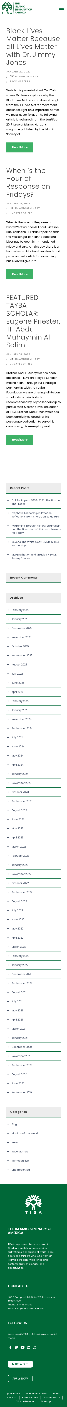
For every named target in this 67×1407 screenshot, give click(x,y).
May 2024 (18, 755)
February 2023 (20, 856)
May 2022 (17, 928)
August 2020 (19, 1074)
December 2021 (21, 974)
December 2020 (22, 1047)
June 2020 (18, 1083)
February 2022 (20, 956)
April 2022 (17, 937)
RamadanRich (20, 1160)
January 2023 (20, 865)
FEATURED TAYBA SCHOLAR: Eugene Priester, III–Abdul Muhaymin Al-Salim (33, 321)
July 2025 (17, 673)
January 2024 (20, 774)
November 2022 (21, 874)
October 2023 (20, 792)
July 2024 (17, 737)
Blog (14, 1124)
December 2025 (22, 628)
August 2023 (19, 810)
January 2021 (20, 1038)
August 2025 (19, 664)
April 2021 (17, 1019)
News (15, 1142)
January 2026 (20, 619)
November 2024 (22, 719)
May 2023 (17, 828)
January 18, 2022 (18, 203)
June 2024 (18, 746)
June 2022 (18, 919)
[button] (61, 8)
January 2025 (20, 710)
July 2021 (17, 1001)
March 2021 (18, 1029)
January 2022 (20, 965)
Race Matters (20, 81)
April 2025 (17, 692)
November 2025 (21, 637)
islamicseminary (27, 76)
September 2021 (22, 983)
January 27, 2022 (18, 71)
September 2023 (22, 801)
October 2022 (20, 883)
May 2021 (17, 1010)
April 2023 (17, 837)
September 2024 (22, 728)
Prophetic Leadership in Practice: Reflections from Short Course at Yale (35, 514)
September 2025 (22, 655)
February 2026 (20, 610)
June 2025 (18, 683)
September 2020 (22, 1065)
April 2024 (18, 765)
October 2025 (20, 646)
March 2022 (19, 947)
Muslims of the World (25, 1133)
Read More (20, 147)
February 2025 (20, 701)
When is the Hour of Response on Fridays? (28, 182)
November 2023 (21, 783)
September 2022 (22, 892)
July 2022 (17, 910)
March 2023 (19, 846)
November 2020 (21, 1056)
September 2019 (22, 1092)
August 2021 (19, 992)
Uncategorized (21, 213)
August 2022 (19, 901)
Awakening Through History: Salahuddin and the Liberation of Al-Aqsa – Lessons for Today (36, 529)
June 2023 (18, 819)
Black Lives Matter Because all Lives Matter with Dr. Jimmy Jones (33, 46)
